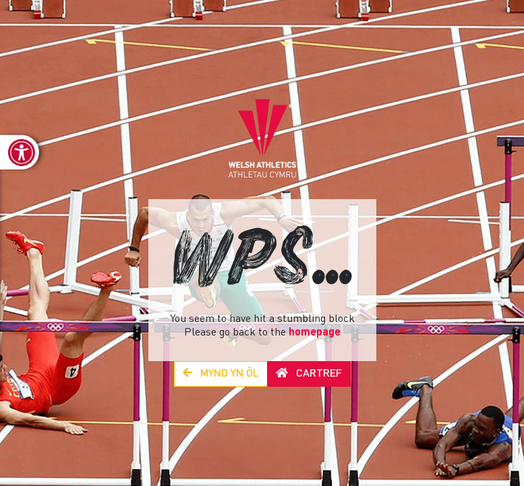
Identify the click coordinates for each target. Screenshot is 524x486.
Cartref (309, 373)
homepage (315, 332)
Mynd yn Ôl (221, 373)
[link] (19, 152)
